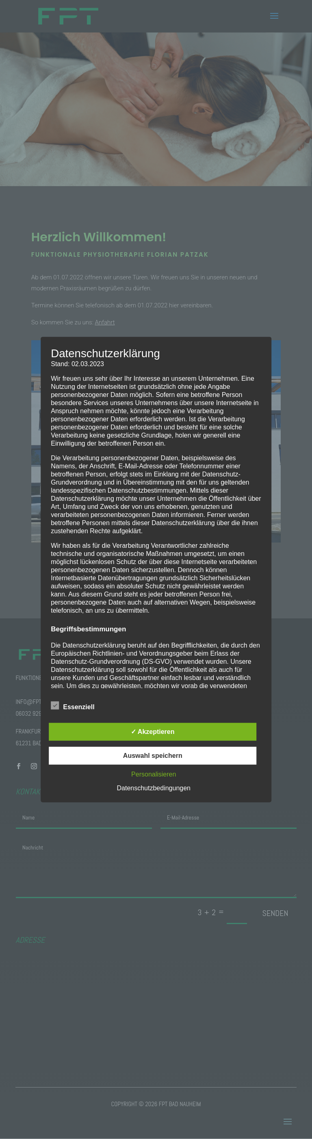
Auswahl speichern (152, 755)
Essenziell (72, 705)
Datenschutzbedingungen (154, 788)
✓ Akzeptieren (153, 731)
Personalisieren (153, 774)
